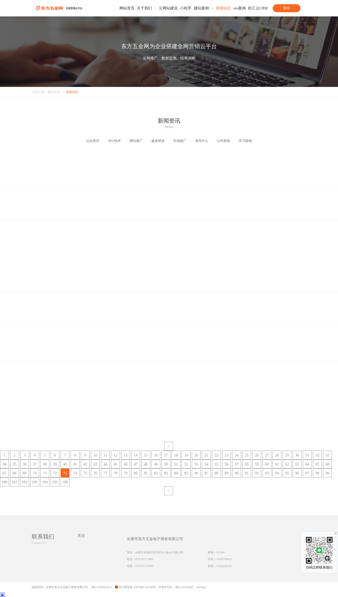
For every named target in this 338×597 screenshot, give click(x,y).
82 (156, 473)
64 (307, 464)
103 (35, 482)
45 (115, 464)
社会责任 (92, 141)
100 (4, 482)
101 (14, 482)
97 (307, 473)
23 (226, 455)
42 (85, 464)
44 (105, 464)
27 (267, 455)
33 (327, 455)
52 (186, 464)
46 (125, 464)
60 (267, 464)
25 (247, 455)
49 (156, 464)
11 (105, 455)
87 (206, 473)
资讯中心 (201, 141)
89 (226, 473)
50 (166, 464)
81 (146, 473)
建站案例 (201, 8)
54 (206, 464)
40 (65, 464)
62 (287, 464)
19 (186, 455)
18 (176, 455)
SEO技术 (114, 141)
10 (95, 455)
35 (14, 464)
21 (206, 455)
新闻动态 (223, 8)
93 (267, 473)
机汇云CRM (258, 8)
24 (236, 455)
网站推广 (136, 141)
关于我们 (144, 8)
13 (125, 455)
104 (45, 482)
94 (277, 473)
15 (146, 455)
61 (277, 464)
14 (136, 455)
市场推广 (179, 141)
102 (24, 482)
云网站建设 (168, 8)
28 (277, 455)
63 (297, 464)
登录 (286, 8)
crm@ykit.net (224, 566)
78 (115, 473)
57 (236, 464)
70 (35, 473)
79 (125, 473)
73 (65, 473)
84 (176, 473)
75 (85, 473)
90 (236, 473)
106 (65, 482)
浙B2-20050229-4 (101, 587)
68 (14, 473)
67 (4, 473)
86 (196, 473)
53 (196, 464)
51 (176, 464)
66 (327, 464)
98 (317, 473)
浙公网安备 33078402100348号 (137, 587)
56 (226, 464)
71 (45, 473)
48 (146, 464)
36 (25, 464)
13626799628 (224, 559)
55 (216, 464)
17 (166, 455)
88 (216, 473)
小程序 (185, 8)
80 (136, 473)
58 (247, 464)
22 (216, 455)
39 (55, 464)
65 (317, 464)
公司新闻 (223, 141)
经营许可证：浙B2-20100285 (175, 587)
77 (105, 473)
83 (166, 473)
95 (287, 473)
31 (307, 455)
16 (156, 455)
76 (95, 473)
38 (45, 464)
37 (35, 464)
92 (257, 473)
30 (297, 455)
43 (95, 464)
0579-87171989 (144, 559)
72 (55, 473)
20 (196, 455)
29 (287, 455)
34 (4, 464)
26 (257, 455)
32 (317, 455)
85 (186, 473)
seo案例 (239, 8)
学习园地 (245, 141)
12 (115, 455)
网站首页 (126, 8)
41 (75, 464)
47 (136, 464)
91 (247, 473)
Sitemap (201, 587)
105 (55, 482)
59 (257, 464)
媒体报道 (158, 141)
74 (75, 473)
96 (297, 473)
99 (327, 473)
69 (25, 473)
